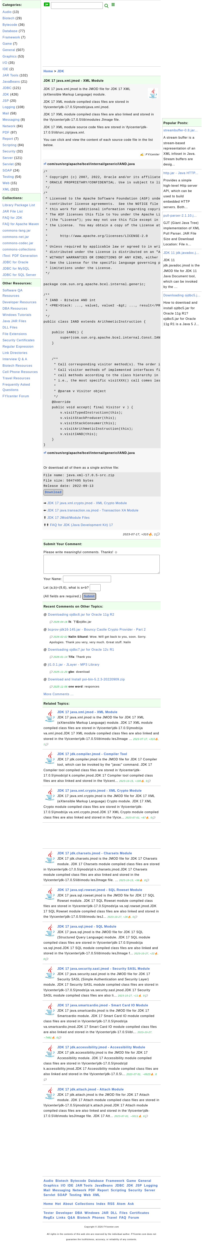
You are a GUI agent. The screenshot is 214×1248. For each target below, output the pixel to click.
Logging (9, 107)
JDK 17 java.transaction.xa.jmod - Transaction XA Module (92, 510)
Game (7, 43)
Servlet (8, 164)
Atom (121, 1207)
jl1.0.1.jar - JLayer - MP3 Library (74, 668)
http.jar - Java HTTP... (180, 173)
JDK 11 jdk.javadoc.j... (181, 252)
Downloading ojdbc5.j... (181, 295)
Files (124, 1216)
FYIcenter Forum (16, 396)
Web (6, 183)
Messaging (11, 119)
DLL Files (10, 327)
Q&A (71, 1221)
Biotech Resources (17, 365)
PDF (6, 132)
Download (53, 492)
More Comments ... (59, 698)
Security (9, 151)
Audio (7, 12)
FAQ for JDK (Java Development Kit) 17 (81, 525)
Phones (98, 1221)
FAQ (122, 1221)
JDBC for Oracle (15, 262)
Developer (64, 1216)
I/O (5, 62)
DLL (114, 1216)
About (68, 1207)
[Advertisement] (21, 459)
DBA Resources (15, 308)
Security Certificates (19, 340)
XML (6, 189)
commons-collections (19, 249)
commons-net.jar (16, 236)
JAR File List (13, 211)
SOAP (7, 170)
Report (8, 138)
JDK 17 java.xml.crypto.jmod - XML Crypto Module (87, 503)
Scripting (10, 145)
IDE (5, 69)
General (9, 50)
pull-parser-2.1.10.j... (180, 215)
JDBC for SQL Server (19, 275)
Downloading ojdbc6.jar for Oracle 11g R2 (81, 618)
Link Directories (15, 352)
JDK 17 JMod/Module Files (68, 517)
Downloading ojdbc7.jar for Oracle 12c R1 (81, 653)
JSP (6, 100)
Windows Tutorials (17, 314)
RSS (111, 1207)
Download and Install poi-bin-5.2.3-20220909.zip (86, 683)
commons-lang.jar (17, 230)
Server (8, 158)
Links (61, 1221)
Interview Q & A (15, 359)
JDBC (7, 88)
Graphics (10, 56)
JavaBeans (11, 81)
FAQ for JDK (12, 217)
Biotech (8, 18)
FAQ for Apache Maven (21, 224)
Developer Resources (20, 302)
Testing (8, 176)
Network (9, 126)
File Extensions (15, 334)
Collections (84, 1207)
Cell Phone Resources (20, 372)
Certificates (139, 1216)
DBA (78, 1216)
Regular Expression (18, 346)
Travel (112, 1221)
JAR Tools (11, 75)
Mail (6, 113)
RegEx (49, 1221)
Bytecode (10, 24)
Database (10, 31)
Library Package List (19, 205)
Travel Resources (16, 378)
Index (101, 1207)
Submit (89, 600)
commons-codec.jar (18, 243)
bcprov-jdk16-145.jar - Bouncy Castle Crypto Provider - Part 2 (97, 633)
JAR (105, 1216)
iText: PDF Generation (20, 255)
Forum (133, 1221)
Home (48, 71)
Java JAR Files (14, 321)
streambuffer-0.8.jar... (180, 130)
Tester (49, 1216)
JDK (6, 94)
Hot (58, 1207)
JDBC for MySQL (16, 268)
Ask (131, 1207)
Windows (92, 1216)
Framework (11, 37)
